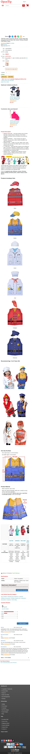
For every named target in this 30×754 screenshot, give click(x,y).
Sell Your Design (5, 709)
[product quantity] (8, 72)
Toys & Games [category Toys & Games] (4, 596)
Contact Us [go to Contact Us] (4, 729)
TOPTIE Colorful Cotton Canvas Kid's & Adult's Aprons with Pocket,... (15, 122)
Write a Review (23, 623)
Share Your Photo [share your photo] (5, 694)
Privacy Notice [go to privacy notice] (5, 690)
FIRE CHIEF (23, 540)
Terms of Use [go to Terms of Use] (4, 721)
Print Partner (4, 706)
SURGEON (17, 540)
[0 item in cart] (27, 6)
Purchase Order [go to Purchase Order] (5, 719)
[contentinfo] (6, 1)
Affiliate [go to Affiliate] (3, 704)
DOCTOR (11, 540)
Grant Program (5, 711)
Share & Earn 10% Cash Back (7, 80)
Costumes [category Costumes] (21, 596)
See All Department (2, 5)
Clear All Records (14, 662)
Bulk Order (11, 76)
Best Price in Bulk (5, 81)
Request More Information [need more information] (22, 590)
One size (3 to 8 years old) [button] (11, 69)
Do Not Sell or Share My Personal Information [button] (10, 742)
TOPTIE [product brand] (5, 44)
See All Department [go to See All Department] (6, 696)
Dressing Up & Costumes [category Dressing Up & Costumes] (13, 596)
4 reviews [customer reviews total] (12, 43)
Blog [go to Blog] (3, 713)
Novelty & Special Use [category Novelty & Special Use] (15, 598)
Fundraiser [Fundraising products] (4, 708)
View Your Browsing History (5, 662)
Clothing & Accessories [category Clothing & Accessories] (5, 598)
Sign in (24, 1)
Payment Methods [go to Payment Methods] (5, 725)
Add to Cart (4, 76)
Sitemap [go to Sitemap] (3, 698)
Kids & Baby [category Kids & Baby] (14, 599)
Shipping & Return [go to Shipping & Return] (5, 723)
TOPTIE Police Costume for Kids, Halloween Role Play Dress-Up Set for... (15, 98)
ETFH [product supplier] (9, 45)
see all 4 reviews (5, 608)
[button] (6, 64)
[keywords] (13, 5)
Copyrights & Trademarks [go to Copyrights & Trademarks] (7, 688)
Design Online (5, 727)
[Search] (23, 5)
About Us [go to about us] (4, 692)
